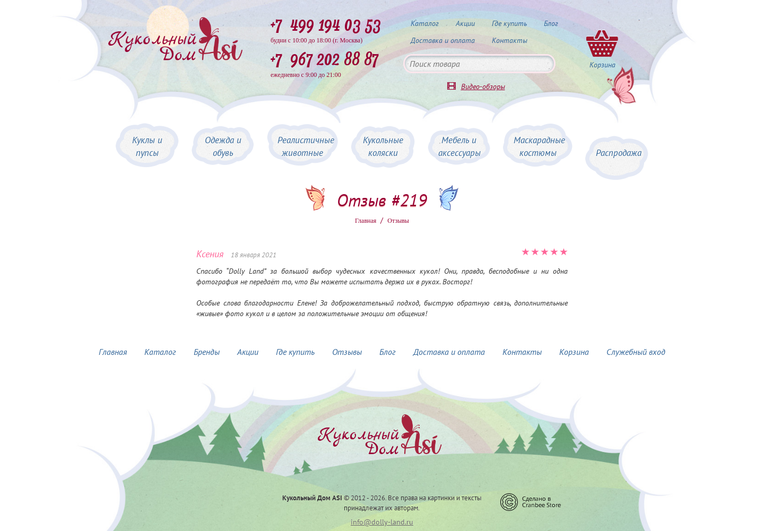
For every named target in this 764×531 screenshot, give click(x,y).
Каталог (425, 23)
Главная (365, 220)
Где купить (509, 23)
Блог (551, 23)
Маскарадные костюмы (539, 146)
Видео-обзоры (483, 86)
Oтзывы (398, 220)
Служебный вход (635, 351)
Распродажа (618, 153)
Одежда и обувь (223, 146)
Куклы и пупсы (147, 146)
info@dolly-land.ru (382, 522)
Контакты (509, 40)
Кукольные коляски (383, 146)
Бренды (207, 351)
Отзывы (347, 351)
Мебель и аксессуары (459, 146)
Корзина (574, 351)
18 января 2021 (253, 254)
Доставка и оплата (443, 40)
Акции (465, 23)
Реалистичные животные (305, 146)
